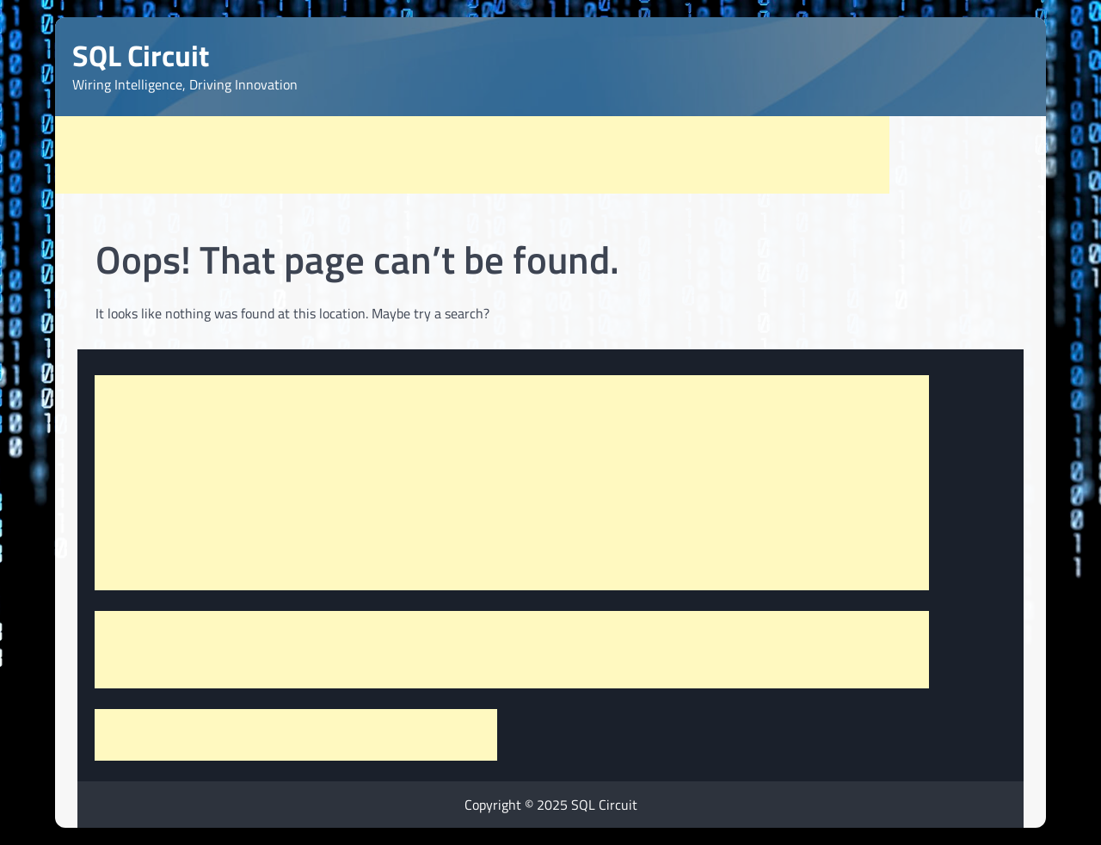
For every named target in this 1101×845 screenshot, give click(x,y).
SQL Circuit (140, 55)
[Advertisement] (472, 155)
